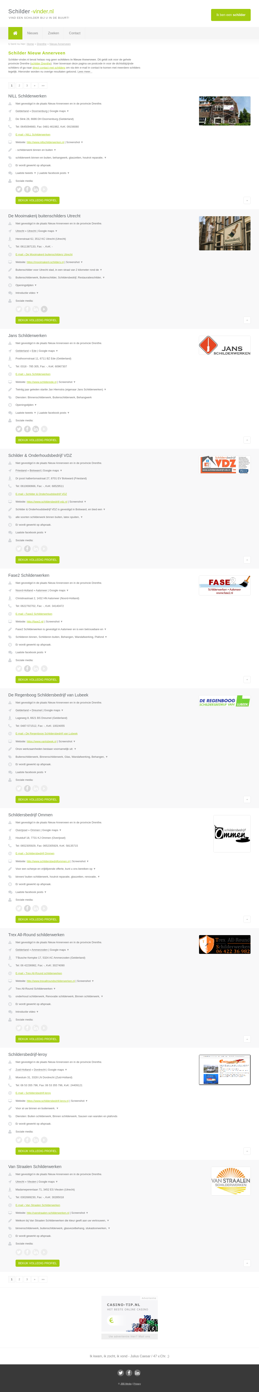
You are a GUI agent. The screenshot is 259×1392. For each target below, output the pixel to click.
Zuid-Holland (23, 1069)
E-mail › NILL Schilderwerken (33, 134)
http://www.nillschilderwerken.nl (45, 142)
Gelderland (22, 111)
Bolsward (35, 470)
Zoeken (53, 33)
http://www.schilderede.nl (42, 382)
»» (42, 85)
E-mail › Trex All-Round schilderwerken (39, 973)
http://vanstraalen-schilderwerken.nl (48, 1212)
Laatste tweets (26, 173)
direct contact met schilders (49, 67)
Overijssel (21, 830)
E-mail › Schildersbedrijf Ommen (35, 853)
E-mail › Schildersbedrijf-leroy (33, 1092)
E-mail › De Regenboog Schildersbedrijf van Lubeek (47, 733)
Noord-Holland (24, 590)
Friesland (21, 470)
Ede (34, 350)
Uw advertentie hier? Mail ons (129, 1336)
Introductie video (27, 292)
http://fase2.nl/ (35, 621)
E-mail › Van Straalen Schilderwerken (38, 1205)
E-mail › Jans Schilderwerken (33, 374)
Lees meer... (85, 71)
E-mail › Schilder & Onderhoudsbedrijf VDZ (41, 494)
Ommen (35, 830)
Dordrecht (40, 1069)
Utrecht (20, 230)
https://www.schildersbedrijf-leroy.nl (48, 1100)
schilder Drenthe (41, 63)
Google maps (59, 111)
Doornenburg (39, 111)
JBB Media (125, 1383)
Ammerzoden (39, 949)
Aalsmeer (41, 590)
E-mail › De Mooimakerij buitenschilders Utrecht (44, 254)
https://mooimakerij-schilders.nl (45, 262)
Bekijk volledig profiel (37, 200)
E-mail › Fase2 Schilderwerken (34, 613)
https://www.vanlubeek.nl (41, 741)
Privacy (137, 1383)
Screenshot (74, 142)
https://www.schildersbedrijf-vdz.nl (47, 501)
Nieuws (32, 33)
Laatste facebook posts (54, 173)
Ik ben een (231, 15)
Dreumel (37, 710)
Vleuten (31, 1181)
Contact (74, 33)
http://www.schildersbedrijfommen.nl (48, 861)
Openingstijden (26, 285)
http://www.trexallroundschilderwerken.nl (51, 981)
